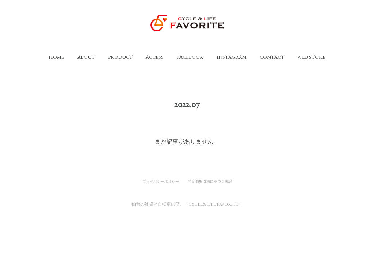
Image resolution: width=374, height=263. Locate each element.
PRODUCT (120, 57)
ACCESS (155, 57)
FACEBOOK (190, 57)
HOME (56, 57)
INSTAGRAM (232, 57)
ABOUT (86, 57)
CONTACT (272, 57)
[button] (56, 57)
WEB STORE (311, 57)
